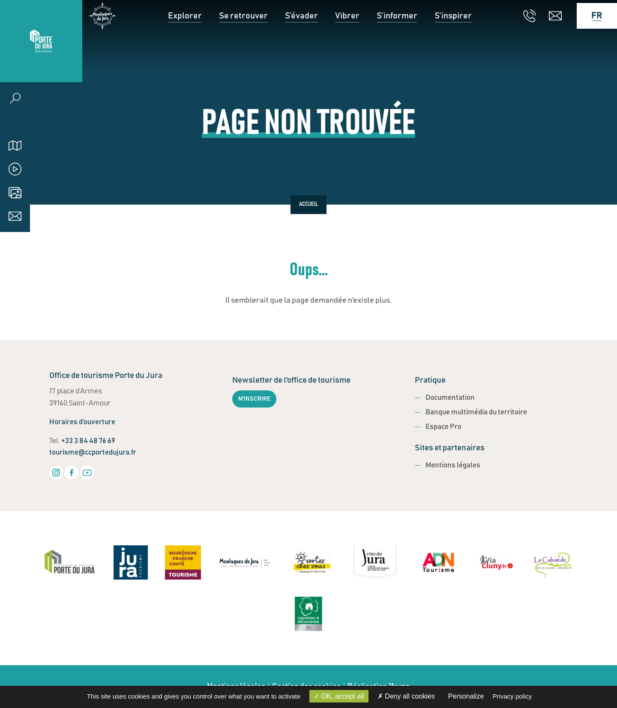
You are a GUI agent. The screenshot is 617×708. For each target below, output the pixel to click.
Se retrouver (243, 41)
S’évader (301, 41)
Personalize (466, 696)
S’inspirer (453, 41)
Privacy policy (512, 696)
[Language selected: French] (592, 41)
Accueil (308, 205)
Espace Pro (443, 427)
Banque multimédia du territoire (476, 412)
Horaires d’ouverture (82, 422)
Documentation (450, 398)
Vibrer (347, 41)
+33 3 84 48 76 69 (88, 441)
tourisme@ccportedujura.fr (92, 452)
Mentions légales (452, 465)
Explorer (185, 41)
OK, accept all (339, 696)
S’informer (397, 41)
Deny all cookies (406, 696)
